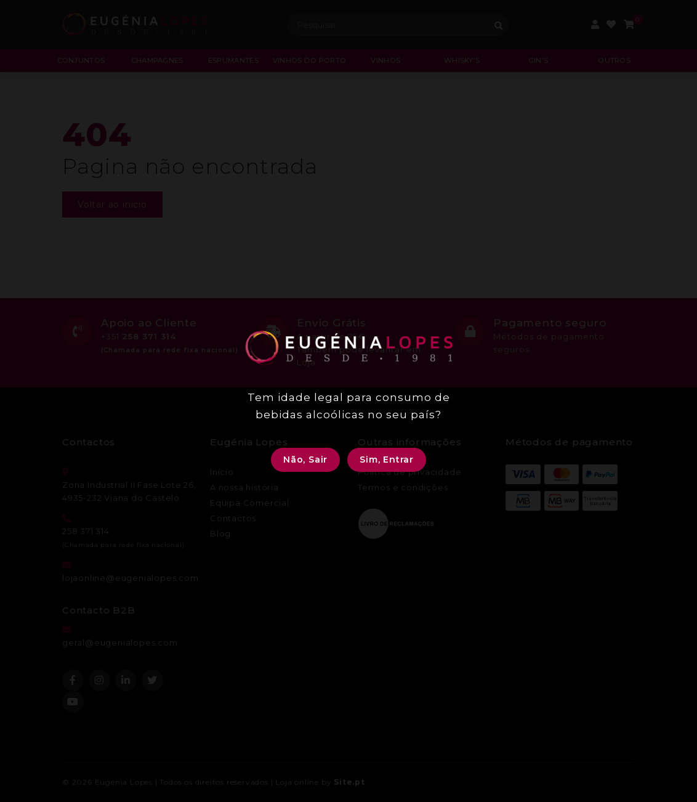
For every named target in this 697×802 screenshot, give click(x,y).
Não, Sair (305, 459)
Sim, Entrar (387, 459)
